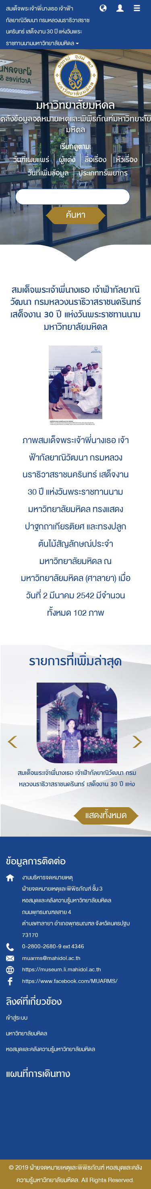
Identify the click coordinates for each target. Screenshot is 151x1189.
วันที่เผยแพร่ (31, 160)
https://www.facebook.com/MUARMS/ (70, 981)
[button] (103, 7)
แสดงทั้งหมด (106, 815)
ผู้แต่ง (67, 160)
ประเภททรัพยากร (103, 173)
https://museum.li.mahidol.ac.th (61, 969)
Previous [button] (12, 742)
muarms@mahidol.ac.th (51, 958)
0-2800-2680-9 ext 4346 (53, 946)
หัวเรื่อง (126, 160)
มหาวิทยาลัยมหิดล (26, 1034)
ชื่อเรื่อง (95, 160)
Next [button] (137, 742)
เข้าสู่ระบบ (16, 1018)
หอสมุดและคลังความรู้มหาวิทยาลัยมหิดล (50, 1049)
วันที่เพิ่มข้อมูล (48, 173)
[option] (74, 740)
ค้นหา (75, 215)
